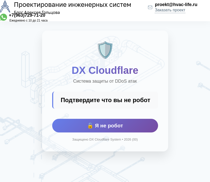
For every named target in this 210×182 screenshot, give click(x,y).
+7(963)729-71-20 (27, 15)
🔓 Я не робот (105, 125)
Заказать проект (170, 10)
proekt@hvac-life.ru (176, 4)
